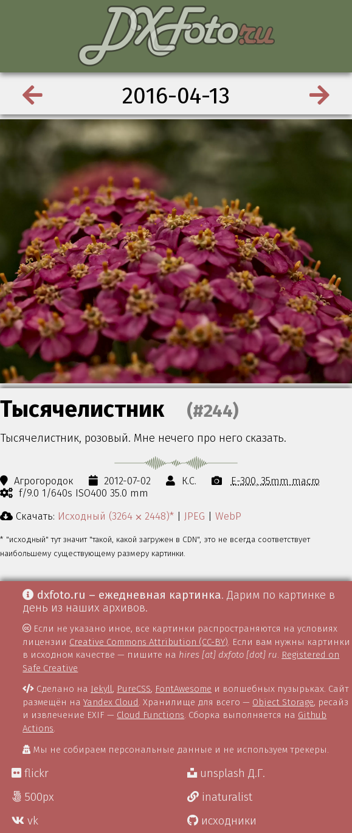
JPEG (194, 516)
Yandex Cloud (111, 702)
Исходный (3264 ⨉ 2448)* (116, 516)
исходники (222, 821)
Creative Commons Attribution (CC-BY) (148, 641)
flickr (30, 773)
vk (25, 821)
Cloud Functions (150, 714)
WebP (228, 516)
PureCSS (134, 688)
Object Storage (283, 702)
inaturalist (219, 797)
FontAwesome (183, 688)
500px (33, 797)
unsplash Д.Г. (226, 773)
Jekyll (101, 688)
